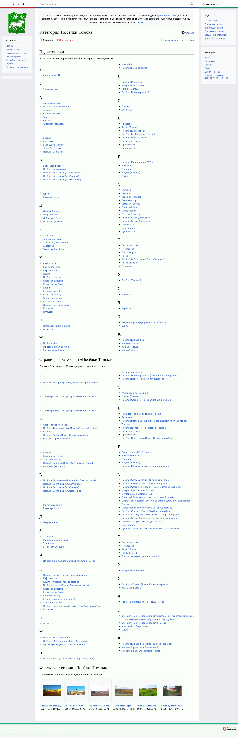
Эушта (125, 325)
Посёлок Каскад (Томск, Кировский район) (65, 575)
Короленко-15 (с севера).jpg (100, 705)
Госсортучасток (51, 197)
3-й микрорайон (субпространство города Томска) (69, 410)
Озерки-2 (127, 109)
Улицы (207, 57)
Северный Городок (131, 196)
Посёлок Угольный (131, 280)
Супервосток (128, 231)
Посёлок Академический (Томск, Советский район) (70, 428)
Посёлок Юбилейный (133, 339)
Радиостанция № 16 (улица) (136, 452)
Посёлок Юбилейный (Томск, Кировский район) (147, 643)
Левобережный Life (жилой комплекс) (142, 650)
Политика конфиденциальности (19, 734)
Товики (17, 4)
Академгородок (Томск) (55, 424)
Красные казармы (52, 301)
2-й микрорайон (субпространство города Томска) (69, 396)
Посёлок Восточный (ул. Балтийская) (62, 172)
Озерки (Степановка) (133, 396)
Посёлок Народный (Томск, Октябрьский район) (68, 658)
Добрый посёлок (52, 218)
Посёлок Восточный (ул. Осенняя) (61, 176)
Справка (187, 32)
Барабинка (48, 141)
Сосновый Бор (129, 207)
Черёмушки (128, 308)
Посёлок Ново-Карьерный (136, 92)
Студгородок (128, 227)
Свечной (126, 193)
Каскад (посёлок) (52, 266)
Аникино (47, 110)
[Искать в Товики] (117, 3)
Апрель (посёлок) (52, 113)
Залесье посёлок (52, 239)
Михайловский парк (54, 350)
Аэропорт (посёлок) (53, 123)
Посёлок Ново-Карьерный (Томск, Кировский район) (149, 375)
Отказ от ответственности (65, 734)
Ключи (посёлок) (52, 294)
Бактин (47, 137)
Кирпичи (47, 287)
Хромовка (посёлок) (132, 587)
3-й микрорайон (51, 89)
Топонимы (127, 266)
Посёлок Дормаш (52, 221)
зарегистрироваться (166, 15)
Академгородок (51, 103)
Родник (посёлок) (131, 172)
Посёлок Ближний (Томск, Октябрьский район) (68, 462)
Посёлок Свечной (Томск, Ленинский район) (145, 483)
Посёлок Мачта (51, 343)
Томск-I (125, 255)
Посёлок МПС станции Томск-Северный (143, 259)
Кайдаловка (49, 263)
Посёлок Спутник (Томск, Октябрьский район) (146, 511)
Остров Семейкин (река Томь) (137, 493)
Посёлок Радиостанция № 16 (137, 162)
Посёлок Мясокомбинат (134, 67)
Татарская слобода (131, 245)
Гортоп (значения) (52, 504)
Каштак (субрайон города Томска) (61, 581)
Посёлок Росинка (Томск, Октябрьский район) (146, 466)
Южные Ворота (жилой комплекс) (140, 647)
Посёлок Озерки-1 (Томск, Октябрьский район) (147, 399)
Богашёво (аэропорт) (54, 466)
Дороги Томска (212, 71)
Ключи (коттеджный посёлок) (59, 599)
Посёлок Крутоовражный (56, 305)
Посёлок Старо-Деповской (136, 217)
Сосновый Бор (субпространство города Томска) (147, 497)
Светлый (126, 189)
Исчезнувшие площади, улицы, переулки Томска (69, 560)
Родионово (127, 169)
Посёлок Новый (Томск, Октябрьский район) (145, 378)
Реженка (126, 165)
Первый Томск (129, 552)
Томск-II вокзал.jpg (74, 705)
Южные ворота (130, 343)
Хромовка (127, 294)
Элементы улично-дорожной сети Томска (144, 322)
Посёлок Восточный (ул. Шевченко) (62, 179)
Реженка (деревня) (131, 455)
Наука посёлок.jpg (122, 705)
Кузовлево (48, 308)
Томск (207, 68)
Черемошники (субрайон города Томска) (143, 601)
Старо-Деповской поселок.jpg (172, 705)
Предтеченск (128, 144)
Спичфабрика (129, 210)
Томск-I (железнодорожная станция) (141, 556)
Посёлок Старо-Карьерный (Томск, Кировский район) (150, 518)
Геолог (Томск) (129, 127)
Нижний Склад (130, 88)
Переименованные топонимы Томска (141, 413)
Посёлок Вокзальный (54, 169)
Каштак (47, 273)
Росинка (126, 175)
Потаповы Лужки (131, 141)
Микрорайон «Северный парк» (138, 490)
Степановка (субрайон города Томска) (142, 521)
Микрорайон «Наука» (133, 85)
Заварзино (48, 235)
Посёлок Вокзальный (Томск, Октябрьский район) (69, 480)
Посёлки (208, 64)
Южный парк (129, 350)
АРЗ (45, 116)
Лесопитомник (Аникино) (56, 325)
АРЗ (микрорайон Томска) (56, 438)
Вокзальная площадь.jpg (52, 705)
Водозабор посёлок (53, 165)
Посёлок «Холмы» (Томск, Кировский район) (145, 584)
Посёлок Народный (132, 82)
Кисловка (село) (51, 291)
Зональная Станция (53, 546)
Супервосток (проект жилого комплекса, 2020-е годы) (150, 528)
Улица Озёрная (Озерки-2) (135, 392)
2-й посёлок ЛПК (52, 75)
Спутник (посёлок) (131, 214)
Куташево (48, 311)
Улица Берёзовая (52, 148)
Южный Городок (130, 346)
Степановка (128, 224)
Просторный (128, 148)
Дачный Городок (52, 211)
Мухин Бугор (128, 64)
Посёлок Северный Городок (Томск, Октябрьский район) (151, 486)
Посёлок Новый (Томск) (134, 137)
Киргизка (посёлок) (53, 284)
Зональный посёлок (53, 249)
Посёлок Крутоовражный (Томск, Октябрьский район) (71, 606)
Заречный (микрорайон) (55, 242)
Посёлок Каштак (52, 277)
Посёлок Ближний (53, 151)
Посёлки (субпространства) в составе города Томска (71, 382)
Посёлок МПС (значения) (56, 637)
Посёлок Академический (56, 106)
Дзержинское (50, 214)
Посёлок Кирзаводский (134, 130)
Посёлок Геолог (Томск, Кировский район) (144, 427)
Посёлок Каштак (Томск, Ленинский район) (66, 585)
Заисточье (48, 245)
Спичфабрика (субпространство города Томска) (147, 507)
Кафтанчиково (50, 270)
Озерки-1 (127, 106)
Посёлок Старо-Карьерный (136, 221)
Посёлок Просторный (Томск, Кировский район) (147, 438)
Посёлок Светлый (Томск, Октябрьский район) (146, 479)
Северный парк (130, 200)
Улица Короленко (52, 298)
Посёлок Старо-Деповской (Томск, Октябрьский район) (151, 514)
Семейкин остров (131, 203)
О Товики (44, 734)
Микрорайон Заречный (55, 539)
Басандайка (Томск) (53, 144)
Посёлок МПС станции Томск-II (138, 134)
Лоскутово (48, 329)
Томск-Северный (130, 262)
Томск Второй (129, 252)
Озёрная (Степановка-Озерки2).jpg (148, 705)
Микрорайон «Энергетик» (56, 346)
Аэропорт (48, 120)
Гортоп (46, 193)
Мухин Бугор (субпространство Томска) (64, 644)
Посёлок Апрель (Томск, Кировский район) (65, 435)
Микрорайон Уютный (133, 570)
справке (140, 22)
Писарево (127, 123)
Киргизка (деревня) (53, 280)
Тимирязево (128, 248)
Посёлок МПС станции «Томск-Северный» (65, 641)
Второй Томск (129, 549)
